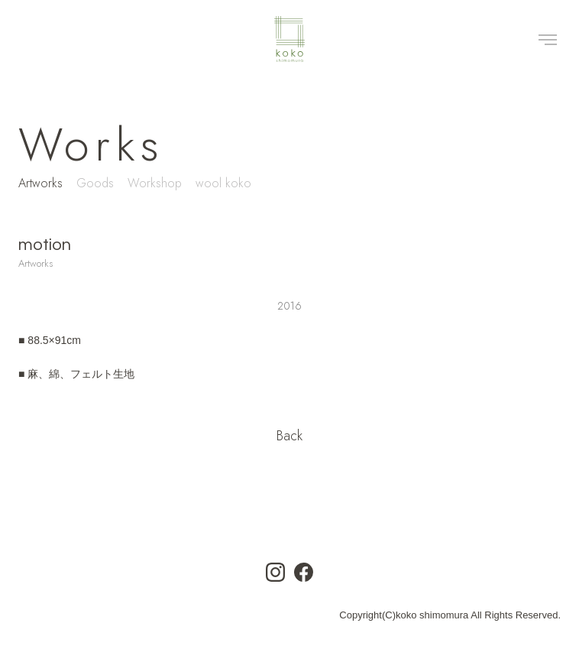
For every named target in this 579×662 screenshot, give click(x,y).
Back (289, 436)
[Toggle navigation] (548, 39)
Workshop (155, 183)
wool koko (223, 183)
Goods (95, 183)
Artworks (40, 183)
